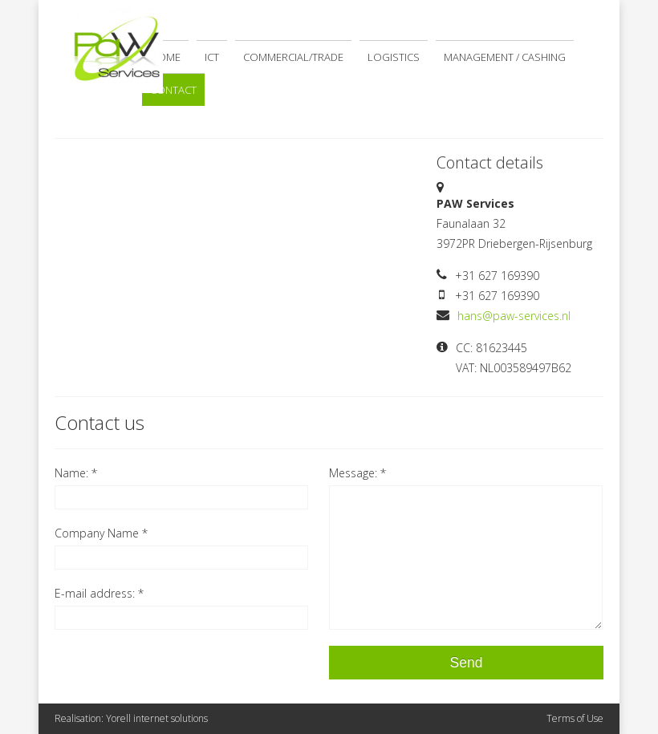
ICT (212, 57)
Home (165, 57)
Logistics (394, 57)
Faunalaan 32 (471, 223)
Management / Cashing (505, 57)
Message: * (357, 473)
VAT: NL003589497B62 (513, 367)
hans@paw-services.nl (514, 315)
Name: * (76, 473)
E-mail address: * (99, 593)
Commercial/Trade (293, 57)
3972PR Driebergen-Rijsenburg (514, 243)
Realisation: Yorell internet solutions (131, 718)
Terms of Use (574, 718)
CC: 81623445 (491, 347)
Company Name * (101, 533)
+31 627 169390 (497, 275)
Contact (173, 90)
